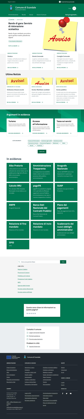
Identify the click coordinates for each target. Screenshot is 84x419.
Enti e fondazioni (11, 375)
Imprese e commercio (48, 370)
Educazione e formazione (31, 384)
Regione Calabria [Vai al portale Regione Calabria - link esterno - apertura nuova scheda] (11, 2)
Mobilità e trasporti (47, 372)
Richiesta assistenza (30, 400)
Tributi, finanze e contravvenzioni (47, 378)
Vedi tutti (41, 151)
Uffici (8, 372)
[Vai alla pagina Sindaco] (13, 67)
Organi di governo (11, 367)
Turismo (45, 382)
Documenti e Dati (11, 382)
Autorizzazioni (28, 377)
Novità (24, 15)
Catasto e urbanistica (30, 380)
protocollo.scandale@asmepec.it (15, 407)
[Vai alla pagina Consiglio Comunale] (62, 67)
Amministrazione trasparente (50, 393)
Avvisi (62, 372)
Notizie (63, 367)
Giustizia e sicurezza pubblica (50, 367)
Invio (63, 262)
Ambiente (27, 370)
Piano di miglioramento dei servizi (49, 404)
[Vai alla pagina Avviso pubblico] (61, 101)
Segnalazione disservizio (31, 398)
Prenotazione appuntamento (32, 396)
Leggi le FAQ (28, 393)
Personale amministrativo (13, 380)
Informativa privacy (48, 396)
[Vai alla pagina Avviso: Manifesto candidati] (37, 101)
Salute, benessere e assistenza (50, 375)
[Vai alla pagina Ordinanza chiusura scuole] (12, 101)
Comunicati (64, 370)
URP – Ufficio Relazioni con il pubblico (14, 403)
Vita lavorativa (46, 384)
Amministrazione (13, 15)
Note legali (45, 398)
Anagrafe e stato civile (30, 372)
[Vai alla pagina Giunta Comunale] (37, 67)
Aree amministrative (12, 370)
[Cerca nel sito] (74, 8)
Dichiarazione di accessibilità (50, 400)
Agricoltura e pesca (29, 367)
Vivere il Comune (41, 15)
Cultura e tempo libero (30, 382)
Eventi (62, 385)
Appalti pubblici (28, 375)
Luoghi (62, 382)
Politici (8, 377)
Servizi (31, 15)
